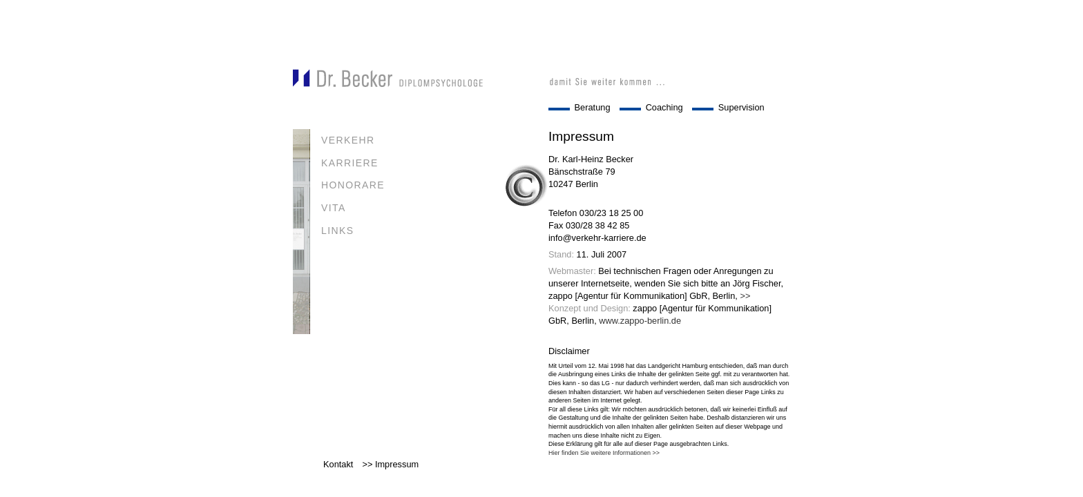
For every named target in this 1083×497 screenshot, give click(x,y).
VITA (333, 207)
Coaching (664, 107)
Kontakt (338, 464)
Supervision (741, 107)
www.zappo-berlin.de (640, 320)
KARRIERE (349, 162)
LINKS (337, 230)
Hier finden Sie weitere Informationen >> (604, 452)
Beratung (593, 107)
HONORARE (353, 185)
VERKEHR (347, 140)
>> (745, 296)
